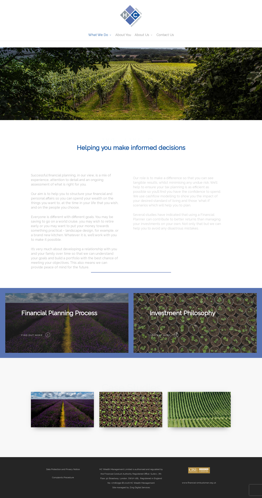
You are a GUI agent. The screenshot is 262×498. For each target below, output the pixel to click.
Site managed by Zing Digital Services (131, 487)
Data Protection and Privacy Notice (63, 469)
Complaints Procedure (63, 477)
